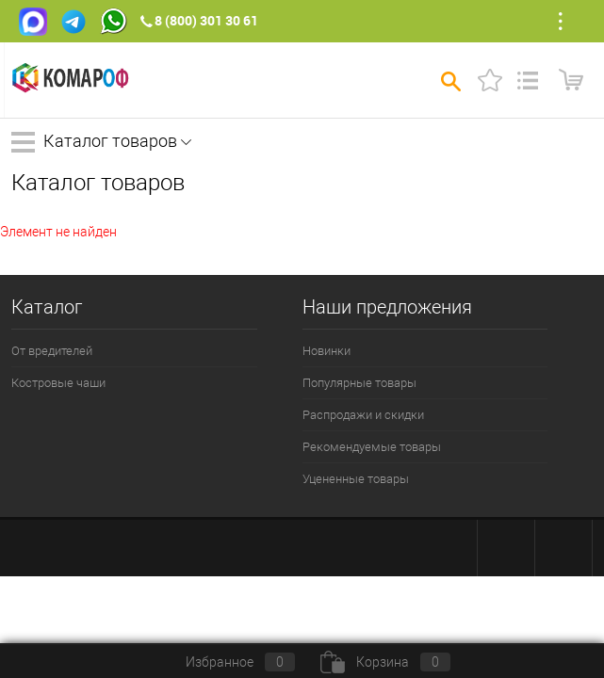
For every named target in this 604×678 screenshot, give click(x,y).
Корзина (385, 662)
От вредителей (51, 351)
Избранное (225, 662)
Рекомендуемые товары (371, 447)
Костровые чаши (58, 383)
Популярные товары (359, 383)
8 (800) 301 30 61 (206, 20)
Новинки (326, 351)
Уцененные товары (355, 479)
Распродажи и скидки (363, 415)
